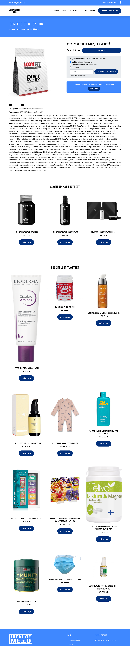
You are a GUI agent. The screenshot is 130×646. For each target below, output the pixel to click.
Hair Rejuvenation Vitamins (26, 232)
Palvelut (73, 644)
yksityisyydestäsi (81, 75)
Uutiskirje (75, 67)
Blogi (84, 11)
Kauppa (93, 11)
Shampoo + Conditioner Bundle (103, 232)
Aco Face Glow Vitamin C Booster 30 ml (104, 313)
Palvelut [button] (74, 11)
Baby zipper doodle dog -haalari (65, 443)
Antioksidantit (33, 29)
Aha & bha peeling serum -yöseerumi (26, 443)
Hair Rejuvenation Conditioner (65, 232)
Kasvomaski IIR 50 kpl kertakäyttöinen (65, 579)
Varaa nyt (94, 89)
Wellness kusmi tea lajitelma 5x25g (26, 518)
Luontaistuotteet (18, 29)
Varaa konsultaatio (109, 11)
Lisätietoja (102, 50)
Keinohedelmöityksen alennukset (84, 65)
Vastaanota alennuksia (106, 72)
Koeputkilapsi (60, 11)
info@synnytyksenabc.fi (108, 2)
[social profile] (24, 3)
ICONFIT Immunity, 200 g (26, 601)
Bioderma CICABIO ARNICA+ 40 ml (26, 368)
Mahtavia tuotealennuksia (82, 62)
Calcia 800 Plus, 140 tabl (65, 307)
